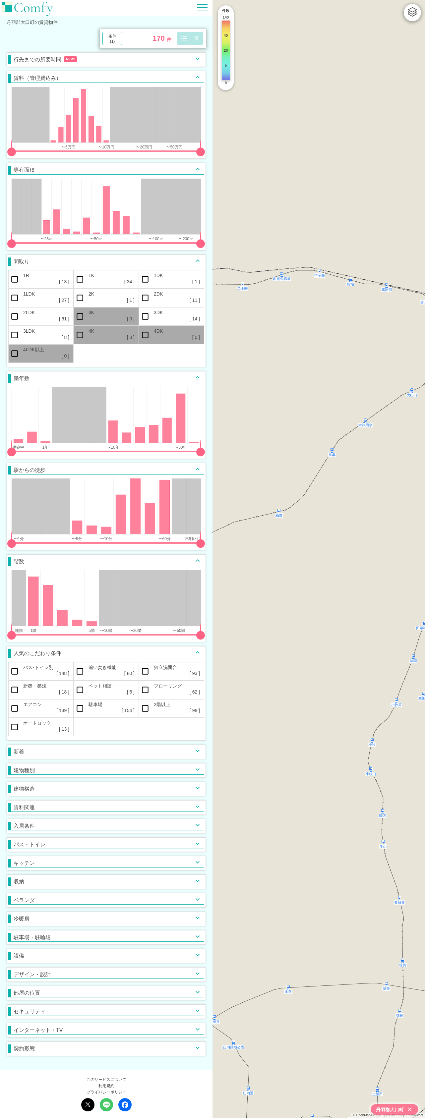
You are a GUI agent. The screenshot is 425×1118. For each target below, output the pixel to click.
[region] (318, 559)
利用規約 (106, 1086)
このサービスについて (106, 1079)
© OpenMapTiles (365, 1115)
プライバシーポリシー (106, 1092)
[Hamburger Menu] (202, 7)
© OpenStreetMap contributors (400, 1115)
